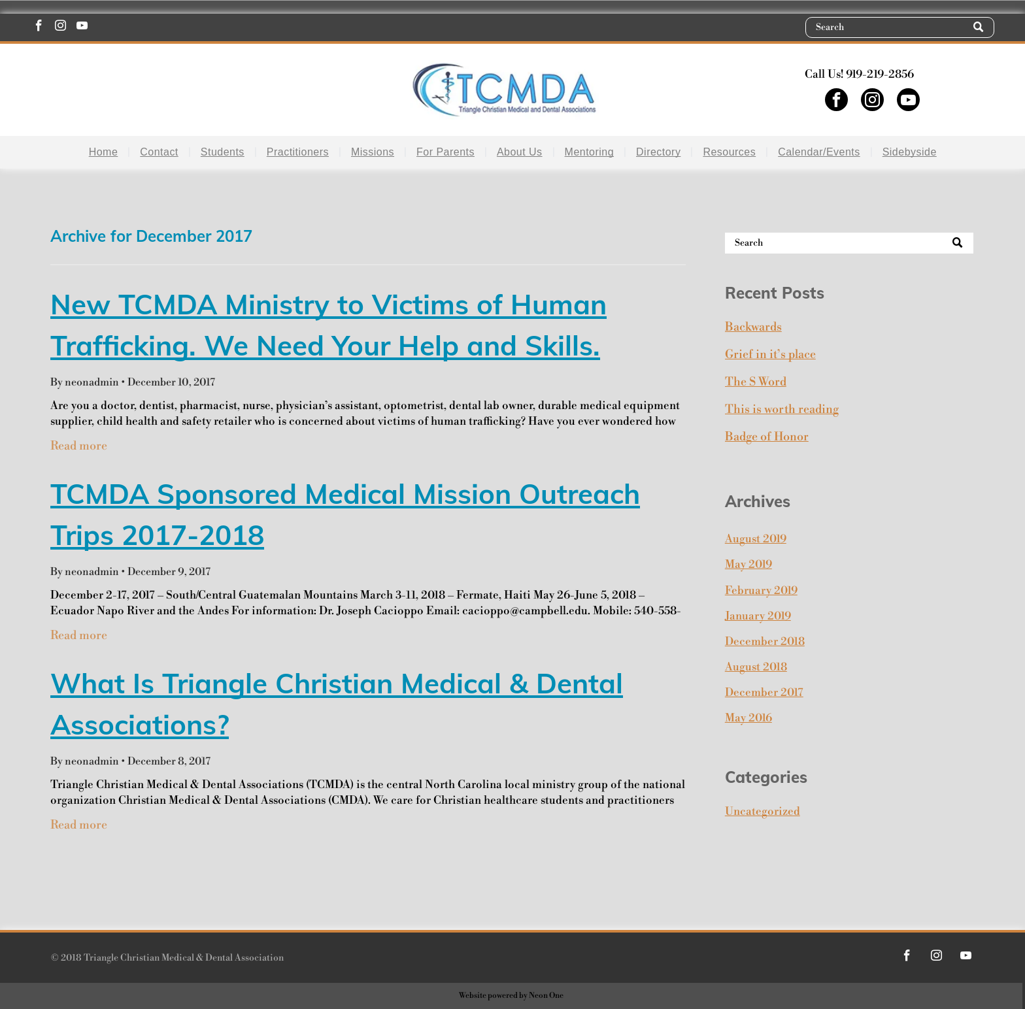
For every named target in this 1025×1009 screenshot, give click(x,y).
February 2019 (761, 591)
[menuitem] (105, 152)
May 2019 (748, 564)
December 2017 (764, 693)
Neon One (546, 996)
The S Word (755, 381)
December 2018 (765, 642)
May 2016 (748, 718)
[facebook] (39, 27)
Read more (78, 446)
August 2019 (755, 539)
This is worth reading (782, 409)
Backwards (753, 327)
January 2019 (758, 616)
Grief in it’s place (770, 354)
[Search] (899, 27)
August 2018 (756, 667)
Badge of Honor (767, 436)
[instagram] (60, 27)
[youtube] (82, 27)
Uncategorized (762, 811)
